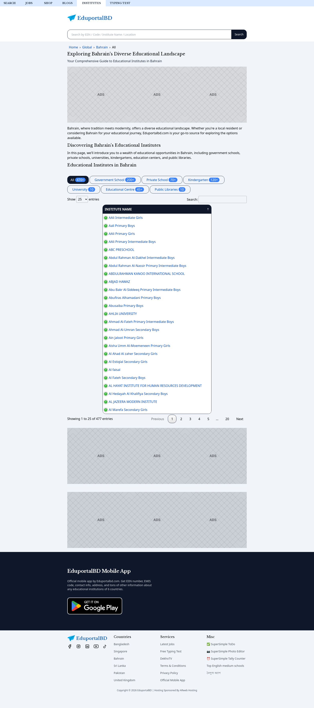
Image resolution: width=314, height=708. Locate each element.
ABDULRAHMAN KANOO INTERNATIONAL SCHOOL (107, 273)
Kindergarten (203, 180)
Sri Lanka (120, 675)
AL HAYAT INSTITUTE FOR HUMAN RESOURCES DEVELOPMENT (115, 390)
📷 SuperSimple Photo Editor (226, 661)
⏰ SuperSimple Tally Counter (226, 668)
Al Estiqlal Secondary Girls (88, 366)
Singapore (120, 661)
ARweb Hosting (188, 700)
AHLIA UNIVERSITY (83, 313)
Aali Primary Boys (82, 225)
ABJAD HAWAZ (80, 281)
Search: (217, 199)
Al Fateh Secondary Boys (87, 382)
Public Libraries (170, 189)
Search (10, 3)
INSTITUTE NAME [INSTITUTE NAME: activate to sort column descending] (83, 209)
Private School (162, 180)
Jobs (28, 3)
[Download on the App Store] (94, 615)
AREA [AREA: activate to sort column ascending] (181, 209)
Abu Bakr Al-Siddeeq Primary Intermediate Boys (105, 289)
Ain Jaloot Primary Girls (86, 337)
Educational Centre (125, 189)
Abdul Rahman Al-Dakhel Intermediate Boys (102, 257)
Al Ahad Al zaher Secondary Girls (93, 356)
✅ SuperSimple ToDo (221, 654)
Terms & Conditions (173, 675)
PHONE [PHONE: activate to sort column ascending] (207, 209)
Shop (48, 3)
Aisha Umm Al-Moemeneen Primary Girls (100, 345)
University (83, 189)
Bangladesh (121, 654)
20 (227, 428)
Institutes (91, 3)
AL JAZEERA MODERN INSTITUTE (93, 409)
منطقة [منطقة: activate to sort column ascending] (229, 209)
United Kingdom (124, 690)
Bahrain (119, 668)
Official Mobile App (172, 690)
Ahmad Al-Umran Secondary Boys (94, 329)
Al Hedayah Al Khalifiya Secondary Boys (98, 398)
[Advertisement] (157, 95)
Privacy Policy (169, 682)
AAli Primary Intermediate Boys (92, 241)
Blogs (67, 3)
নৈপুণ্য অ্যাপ (214, 682)
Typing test (120, 3)
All (78, 180)
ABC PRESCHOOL (82, 249)
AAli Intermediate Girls (86, 217)
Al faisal (75, 374)
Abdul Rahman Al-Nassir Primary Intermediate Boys (108, 265)
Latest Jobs (167, 654)
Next (239, 428)
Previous (157, 428)
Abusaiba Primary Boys (86, 305)
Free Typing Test (170, 661)
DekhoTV (166, 668)
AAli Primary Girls (82, 233)
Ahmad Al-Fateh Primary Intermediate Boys (102, 321)
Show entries (83, 199)
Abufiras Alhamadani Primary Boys (95, 297)
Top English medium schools (225, 675)
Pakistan (119, 682)
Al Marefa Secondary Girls (88, 419)
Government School (115, 180)
